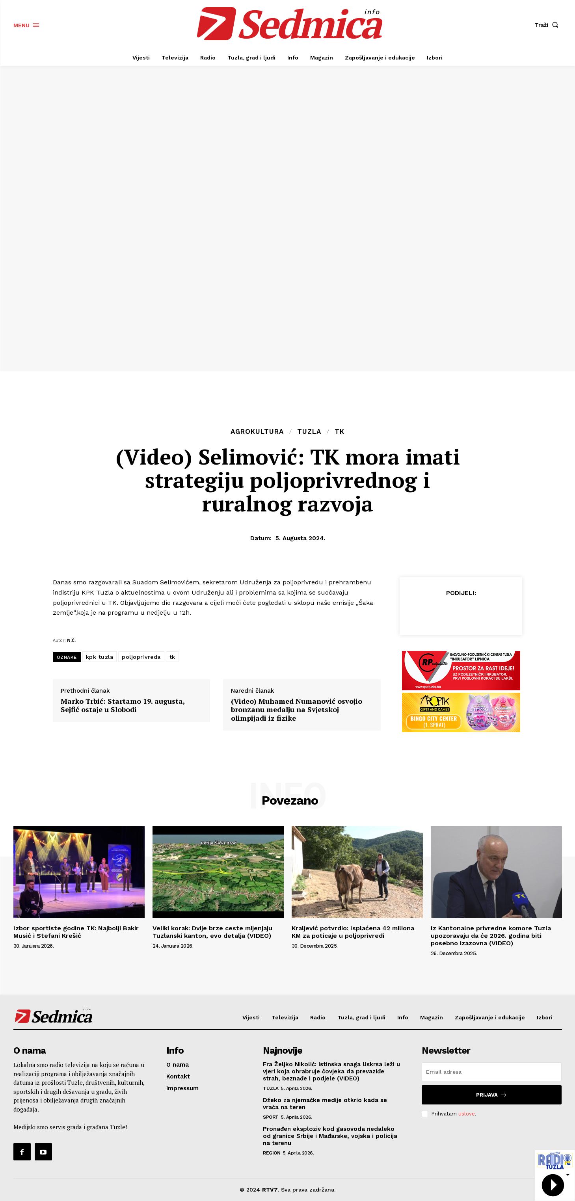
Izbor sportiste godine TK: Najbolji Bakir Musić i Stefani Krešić (76, 931)
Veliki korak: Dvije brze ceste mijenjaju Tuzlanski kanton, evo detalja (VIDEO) (212, 931)
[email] (492, 1071)
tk (172, 657)
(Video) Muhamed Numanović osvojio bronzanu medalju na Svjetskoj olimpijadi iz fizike (296, 710)
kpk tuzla (100, 657)
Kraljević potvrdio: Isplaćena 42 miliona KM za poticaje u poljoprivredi (353, 931)
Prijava (491, 1095)
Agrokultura (257, 431)
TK (339, 431)
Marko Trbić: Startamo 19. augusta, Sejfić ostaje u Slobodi (123, 705)
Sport (271, 1117)
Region (271, 1153)
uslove (466, 1114)
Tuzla (309, 431)
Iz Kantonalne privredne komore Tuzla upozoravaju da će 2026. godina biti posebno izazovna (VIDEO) (491, 935)
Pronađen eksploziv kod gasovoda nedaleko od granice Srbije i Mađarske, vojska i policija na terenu (330, 1136)
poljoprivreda (141, 657)
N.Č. (71, 640)
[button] (548, 25)
